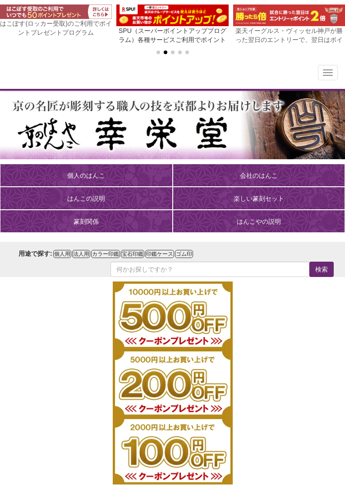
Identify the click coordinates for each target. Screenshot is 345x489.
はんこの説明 (86, 198)
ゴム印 (184, 254)
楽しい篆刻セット (259, 198)
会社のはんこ (259, 175)
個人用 (62, 254)
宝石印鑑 (132, 254)
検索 (321, 269)
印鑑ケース (159, 254)
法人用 (81, 254)
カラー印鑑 (105, 254)
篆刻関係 (86, 221)
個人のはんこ (86, 175)
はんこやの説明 (259, 221)
